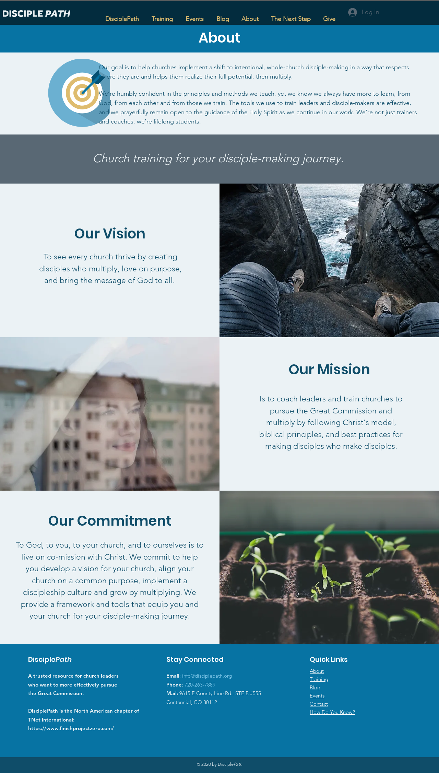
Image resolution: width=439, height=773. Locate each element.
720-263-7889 (200, 684)
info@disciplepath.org (207, 675)
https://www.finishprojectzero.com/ (71, 728)
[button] (162, 15)
